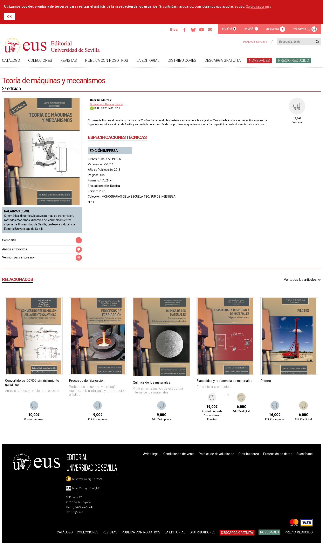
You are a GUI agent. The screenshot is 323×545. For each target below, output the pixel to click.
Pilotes (265, 381)
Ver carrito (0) (301, 29)
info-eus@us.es (74, 512)
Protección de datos (277, 454)
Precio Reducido (293, 60)
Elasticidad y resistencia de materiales (224, 381)
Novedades (259, 60)
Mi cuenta (272, 29)
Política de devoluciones (216, 454)
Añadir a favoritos (14, 249)
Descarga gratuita (223, 60)
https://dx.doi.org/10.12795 (87, 479)
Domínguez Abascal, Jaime (106, 104)
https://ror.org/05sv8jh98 (86, 488)
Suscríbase (304, 454)
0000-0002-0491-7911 (105, 108)
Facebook (184, 29)
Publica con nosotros (106, 60)
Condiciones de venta (178, 454)
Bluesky (193, 29)
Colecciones (40, 60)
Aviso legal (151, 454)
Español (227, 28)
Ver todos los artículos (300, 280)
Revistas (68, 60)
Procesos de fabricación (86, 381)
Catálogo (11, 60)
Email (210, 29)
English (249, 28)
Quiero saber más (258, 6)
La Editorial (147, 60)
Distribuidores (182, 60)
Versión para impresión (18, 257)
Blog (174, 30)
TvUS (201, 29)
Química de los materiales (151, 382)
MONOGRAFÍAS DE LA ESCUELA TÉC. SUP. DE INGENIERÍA (139, 196)
